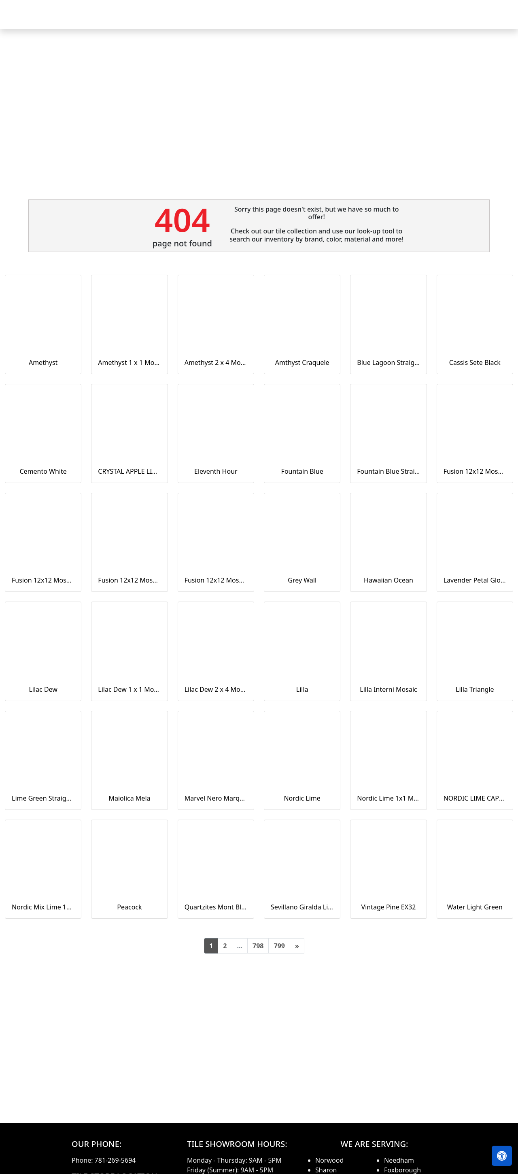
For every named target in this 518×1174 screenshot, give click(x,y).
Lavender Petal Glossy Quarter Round (475, 580)
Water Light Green (475, 907)
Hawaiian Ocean (388, 580)
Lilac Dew (43, 689)
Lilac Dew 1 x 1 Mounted (129, 689)
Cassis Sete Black (475, 362)
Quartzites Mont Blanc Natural (216, 907)
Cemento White (43, 471)
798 (258, 945)
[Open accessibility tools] (502, 1156)
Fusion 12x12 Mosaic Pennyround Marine (475, 471)
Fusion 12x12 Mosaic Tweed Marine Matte (216, 580)
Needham (399, 1160)
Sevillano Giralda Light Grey (302, 907)
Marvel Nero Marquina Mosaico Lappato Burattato (216, 798)
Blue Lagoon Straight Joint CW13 (388, 362)
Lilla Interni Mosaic (388, 689)
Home (222, 20)
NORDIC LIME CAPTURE (475, 798)
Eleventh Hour (216, 471)
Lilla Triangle (475, 689)
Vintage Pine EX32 (388, 907)
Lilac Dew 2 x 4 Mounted (216, 689)
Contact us (490, 20)
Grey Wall (302, 580)
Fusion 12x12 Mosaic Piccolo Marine (43, 580)
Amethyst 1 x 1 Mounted (129, 362)
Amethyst (43, 362)
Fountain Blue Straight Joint (388, 471)
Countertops (310, 20)
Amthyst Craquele (302, 362)
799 (279, 945)
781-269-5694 (115, 1160)
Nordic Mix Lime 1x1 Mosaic (43, 907)
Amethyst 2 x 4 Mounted (216, 362)
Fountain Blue (302, 471)
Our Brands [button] (359, 20)
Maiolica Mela (129, 798)
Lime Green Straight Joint (43, 798)
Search (404, 20)
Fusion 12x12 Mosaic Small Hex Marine (129, 580)
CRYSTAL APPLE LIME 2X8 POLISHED (129, 471)
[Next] (297, 946)
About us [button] (442, 20)
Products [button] (258, 20)
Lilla (302, 689)
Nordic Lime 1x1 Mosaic (388, 798)
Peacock (129, 907)
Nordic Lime (302, 798)
